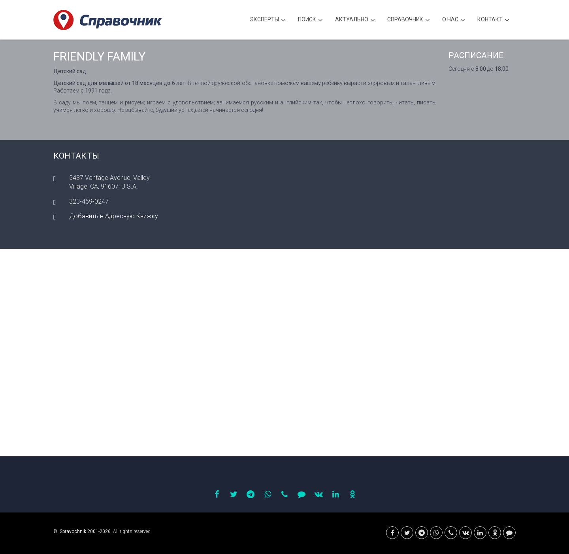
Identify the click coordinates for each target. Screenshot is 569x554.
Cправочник (408, 20)
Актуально (355, 20)
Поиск (310, 20)
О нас (453, 20)
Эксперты (268, 20)
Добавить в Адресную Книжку (113, 216)
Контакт (493, 20)
